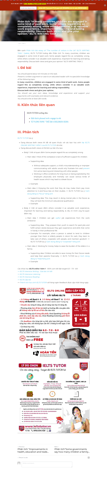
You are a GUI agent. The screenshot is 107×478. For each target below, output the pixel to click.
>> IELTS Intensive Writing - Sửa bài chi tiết (35, 271)
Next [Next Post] (56, 447)
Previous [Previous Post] (21, 447)
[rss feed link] (89, 457)
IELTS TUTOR (23, 138)
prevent (86, 168)
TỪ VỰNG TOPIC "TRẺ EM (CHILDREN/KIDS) (50, 122)
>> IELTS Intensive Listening (29, 274)
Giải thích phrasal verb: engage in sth (46, 118)
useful (57, 218)
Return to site (23, 457)
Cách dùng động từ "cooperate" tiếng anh (63, 242)
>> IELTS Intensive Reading (28, 277)
